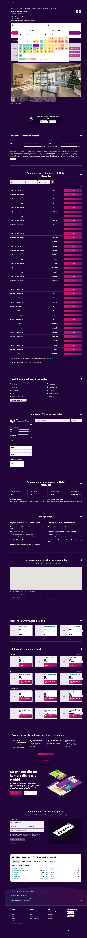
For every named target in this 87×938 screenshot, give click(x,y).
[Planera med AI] (2, 18)
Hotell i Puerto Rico (16, 878)
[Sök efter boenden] (2, 9)
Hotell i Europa (23, 8)
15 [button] (37, 45)
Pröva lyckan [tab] (37, 861)
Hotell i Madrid (38, 8)
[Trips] (2, 22)
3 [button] (20, 41)
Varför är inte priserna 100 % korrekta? (46, 900)
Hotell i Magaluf (15, 874)
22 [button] (37, 48)
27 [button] (31, 51)
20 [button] (31, 48)
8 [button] (37, 41)
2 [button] (52, 38)
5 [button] (27, 41)
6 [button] (66, 38)
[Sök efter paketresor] (2, 15)
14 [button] (34, 45)
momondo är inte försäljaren (46, 895)
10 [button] (20, 45)
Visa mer (79, 654)
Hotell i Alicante (15, 872)
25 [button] (24, 51)
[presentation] (52, 121)
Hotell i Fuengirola (16, 876)
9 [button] (52, 41)
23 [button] (41, 48)
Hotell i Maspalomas (50, 872)
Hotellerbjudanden (14, 8)
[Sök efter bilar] (2, 12)
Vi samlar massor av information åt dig (46, 898)
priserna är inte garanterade (39, 891)
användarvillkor (34, 842)
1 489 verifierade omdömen (29, 20)
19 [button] (27, 48)
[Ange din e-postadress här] (28, 831)
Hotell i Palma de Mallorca (17, 868)
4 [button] (24, 41)
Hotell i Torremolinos (51, 878)
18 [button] (24, 48)
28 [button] (34, 51)
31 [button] (20, 55)
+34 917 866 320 (15, 18)
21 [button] (34, 48)
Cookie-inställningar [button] (14, 364)
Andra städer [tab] (16, 861)
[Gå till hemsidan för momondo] (9, 2)
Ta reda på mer (50, 358)
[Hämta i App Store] (52, 122)
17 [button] (20, 48)
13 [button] (31, 45)
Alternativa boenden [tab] (26, 861)
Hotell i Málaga (49, 870)
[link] (25, 665)
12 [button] (27, 45)
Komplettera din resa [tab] (48, 861)
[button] (2, 2)
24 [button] (20, 51)
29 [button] (37, 51)
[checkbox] (17, 464)
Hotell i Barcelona (50, 868)
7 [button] (34, 41)
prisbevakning (68, 744)
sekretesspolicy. (13, 843)
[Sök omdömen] (54, 420)
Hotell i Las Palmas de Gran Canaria (20, 870)
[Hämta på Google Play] (44, 122)
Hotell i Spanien (30, 8)
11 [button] (24, 45)
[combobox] (28, 823)
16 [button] (41, 45)
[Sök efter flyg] (2, 6)
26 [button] (27, 51)
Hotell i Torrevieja (50, 876)
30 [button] (41, 51)
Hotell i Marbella (49, 874)
